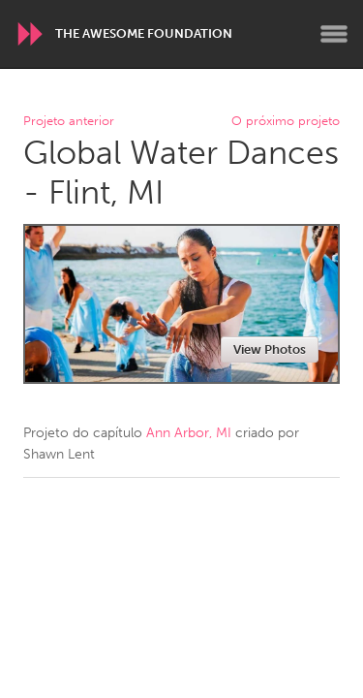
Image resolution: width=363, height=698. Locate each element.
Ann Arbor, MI (188, 433)
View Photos (269, 349)
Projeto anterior (68, 121)
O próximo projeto (285, 121)
